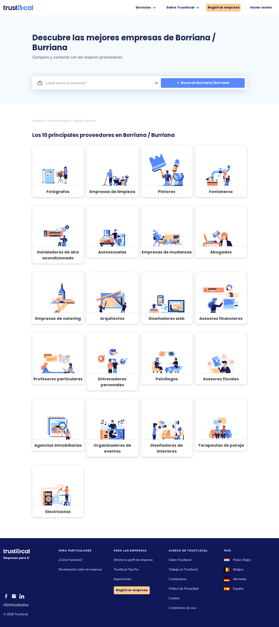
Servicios (146, 7)
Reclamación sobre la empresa (80, 569)
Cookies (174, 598)
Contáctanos (178, 579)
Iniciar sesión (261, 7)
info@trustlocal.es (16, 604)
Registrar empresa (223, 7)
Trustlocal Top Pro (126, 569)
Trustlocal (38, 120)
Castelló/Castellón (59, 120)
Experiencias (122, 579)
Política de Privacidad (183, 589)
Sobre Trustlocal (183, 7)
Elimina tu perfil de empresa (133, 560)
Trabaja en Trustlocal (183, 569)
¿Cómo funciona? (70, 560)
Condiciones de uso (182, 608)
